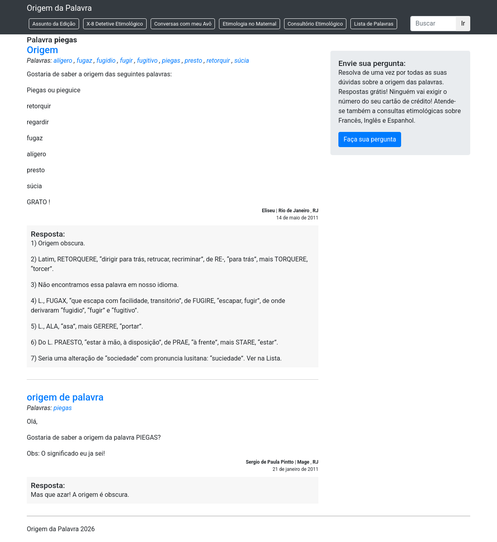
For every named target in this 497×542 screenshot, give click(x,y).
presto (193, 60)
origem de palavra (65, 397)
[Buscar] (433, 23)
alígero (63, 60)
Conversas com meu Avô (183, 24)
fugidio (106, 60)
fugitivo (147, 60)
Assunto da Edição (54, 24)
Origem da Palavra (59, 8)
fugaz (84, 60)
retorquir (218, 60)
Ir (463, 23)
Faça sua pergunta (370, 139)
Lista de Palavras (373, 24)
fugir (126, 60)
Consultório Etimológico (315, 24)
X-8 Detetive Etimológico (115, 24)
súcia (242, 60)
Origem (42, 50)
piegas (171, 60)
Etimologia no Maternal (249, 24)
